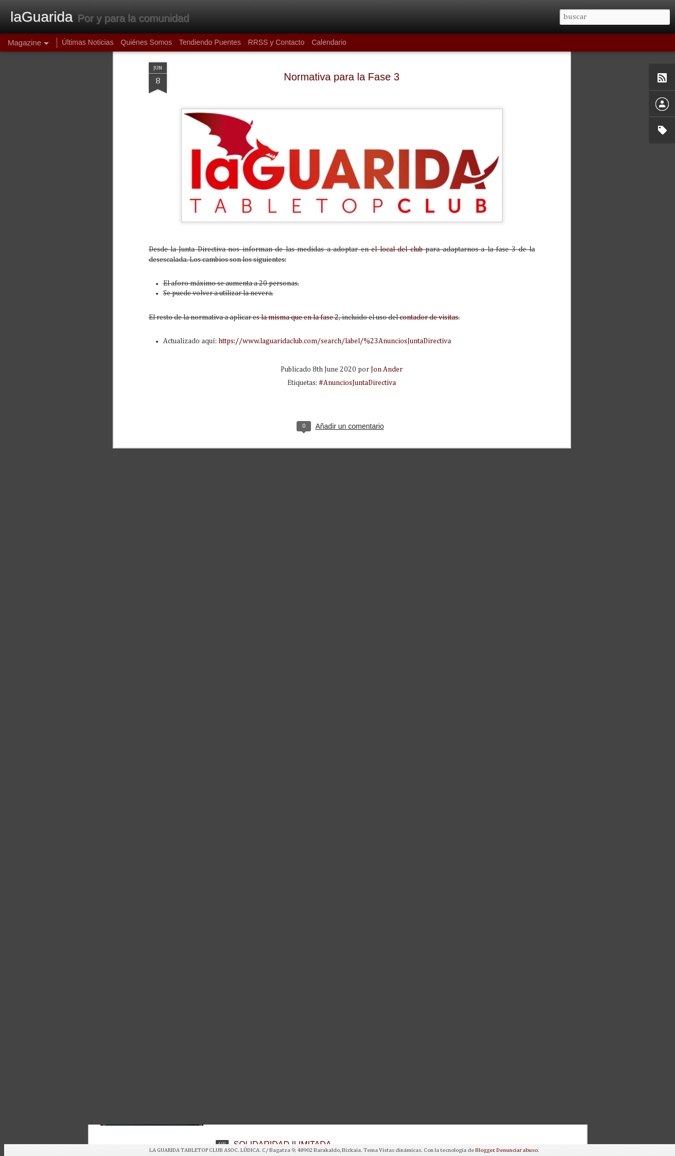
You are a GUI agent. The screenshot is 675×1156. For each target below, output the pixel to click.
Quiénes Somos (146, 42)
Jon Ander (387, 245)
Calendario (329, 42)
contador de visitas (429, 193)
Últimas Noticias (87, 42)
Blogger (484, 1150)
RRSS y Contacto (276, 42)
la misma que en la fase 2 (300, 193)
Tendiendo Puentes (210, 42)
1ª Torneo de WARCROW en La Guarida (308, 1027)
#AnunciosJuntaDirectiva (357, 259)
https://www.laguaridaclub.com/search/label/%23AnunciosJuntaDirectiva (334, 217)
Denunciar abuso (517, 1150)
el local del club (396, 125)
